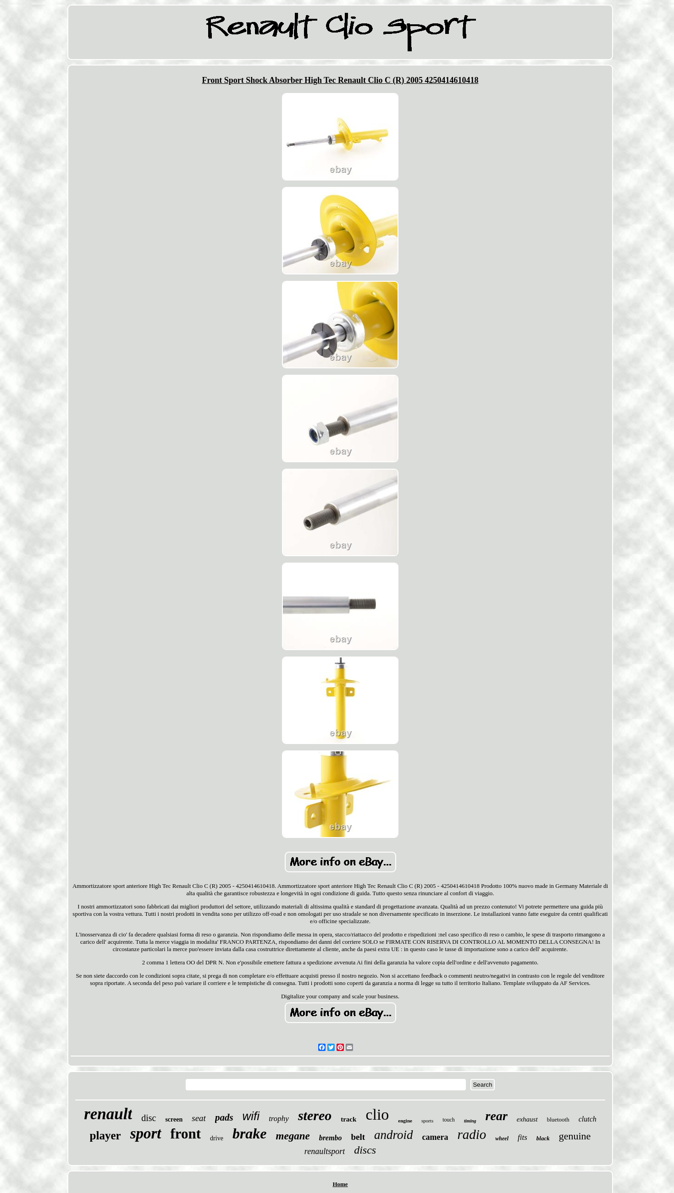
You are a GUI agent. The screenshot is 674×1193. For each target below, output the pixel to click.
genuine (575, 1136)
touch (448, 1119)
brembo (330, 1138)
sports (427, 1120)
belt (358, 1137)
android (393, 1135)
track (348, 1119)
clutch (588, 1119)
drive (216, 1138)
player (105, 1135)
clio (377, 1114)
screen (173, 1119)
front (186, 1134)
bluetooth (558, 1119)
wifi (251, 1116)
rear (497, 1116)
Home (340, 1184)
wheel (501, 1138)
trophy (279, 1118)
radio (472, 1134)
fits (522, 1137)
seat (199, 1118)
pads (224, 1117)
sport (145, 1133)
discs (365, 1150)
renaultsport (324, 1151)
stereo (314, 1115)
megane (293, 1136)
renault (108, 1114)
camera (435, 1137)
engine (405, 1120)
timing (470, 1120)
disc (148, 1118)
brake (249, 1133)
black (543, 1138)
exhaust (527, 1119)
